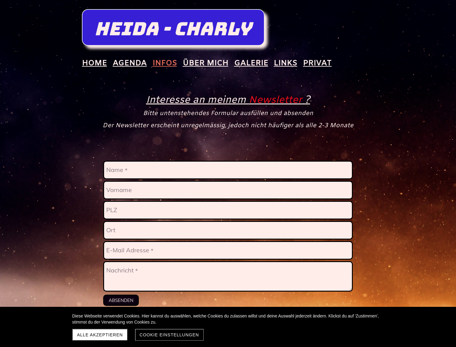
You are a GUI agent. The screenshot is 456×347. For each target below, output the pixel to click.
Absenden (121, 300)
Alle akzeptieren (100, 334)
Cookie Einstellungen (169, 334)
